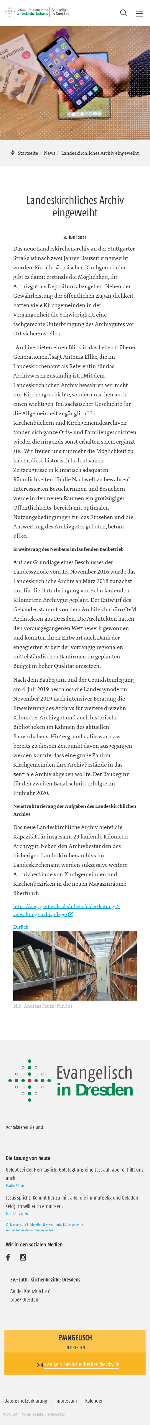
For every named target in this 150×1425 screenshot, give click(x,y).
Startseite (28, 153)
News (49, 153)
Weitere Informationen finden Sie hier (30, 1230)
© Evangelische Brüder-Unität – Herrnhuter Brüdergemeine (44, 1224)
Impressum (66, 1401)
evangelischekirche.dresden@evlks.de (81, 1364)
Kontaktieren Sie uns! (24, 1127)
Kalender (94, 1401)
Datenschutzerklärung (25, 1401)
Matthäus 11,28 (17, 1213)
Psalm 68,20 (15, 1185)
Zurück (20, 927)
